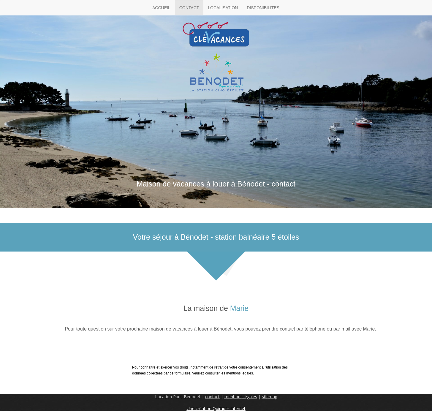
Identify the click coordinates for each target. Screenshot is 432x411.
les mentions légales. (237, 373)
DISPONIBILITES (263, 7)
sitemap (269, 396)
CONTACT (189, 7)
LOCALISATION (223, 7)
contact (212, 396)
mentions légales (240, 396)
